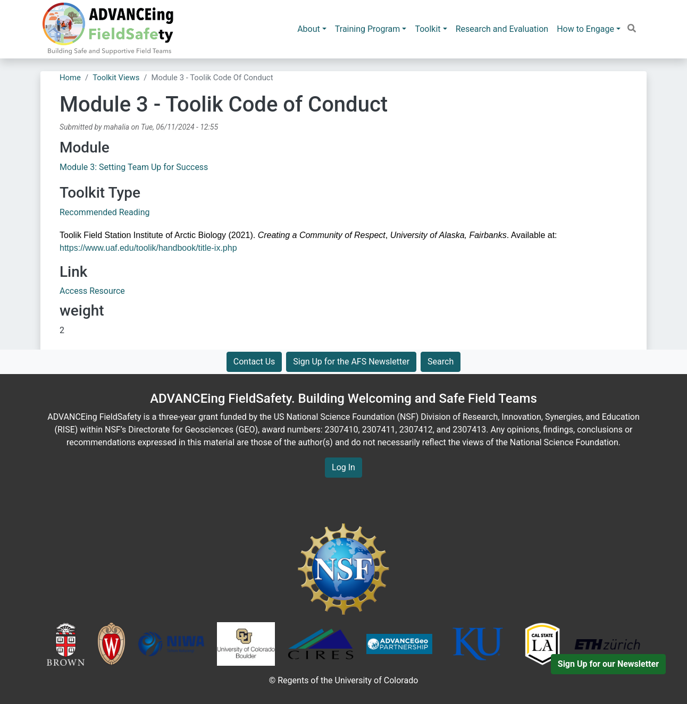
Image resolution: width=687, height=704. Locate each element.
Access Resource (92, 291)
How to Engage (585, 29)
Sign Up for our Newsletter (608, 664)
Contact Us (254, 362)
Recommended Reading (105, 212)
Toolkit (427, 29)
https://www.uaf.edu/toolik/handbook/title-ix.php (148, 247)
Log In (343, 467)
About (308, 29)
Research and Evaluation (502, 29)
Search (441, 362)
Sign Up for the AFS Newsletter (351, 362)
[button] (631, 28)
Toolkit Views (116, 77)
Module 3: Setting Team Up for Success (134, 167)
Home (70, 77)
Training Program (367, 29)
